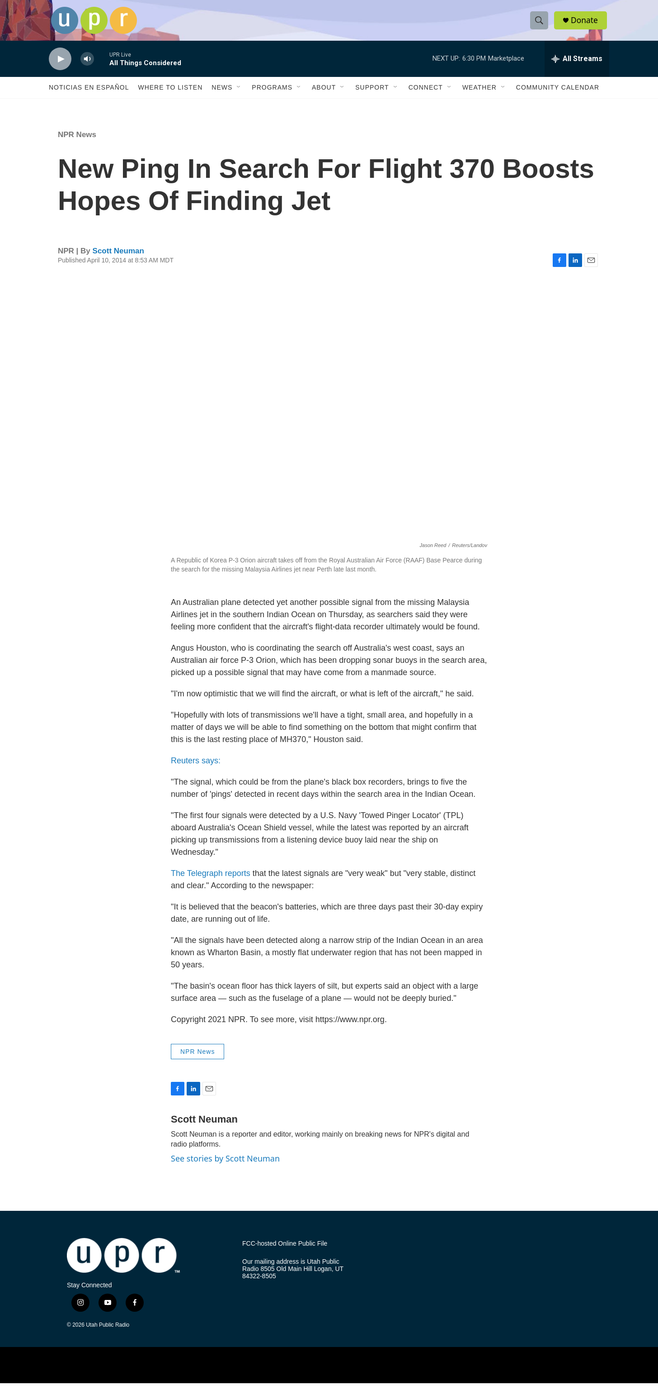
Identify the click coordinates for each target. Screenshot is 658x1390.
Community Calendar (557, 94)
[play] (60, 66)
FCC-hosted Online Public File (284, 1250)
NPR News (77, 141)
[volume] (87, 66)
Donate (586, 24)
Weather (479, 94)
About (324, 94)
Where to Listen (170, 94)
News (222, 94)
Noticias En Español (89, 94)
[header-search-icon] (540, 24)
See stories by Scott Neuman (225, 1165)
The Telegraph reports (210, 880)
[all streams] (577, 66)
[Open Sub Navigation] (239, 94)
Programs (272, 94)
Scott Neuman (118, 257)
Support (372, 94)
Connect (426, 94)
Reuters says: (196, 767)
